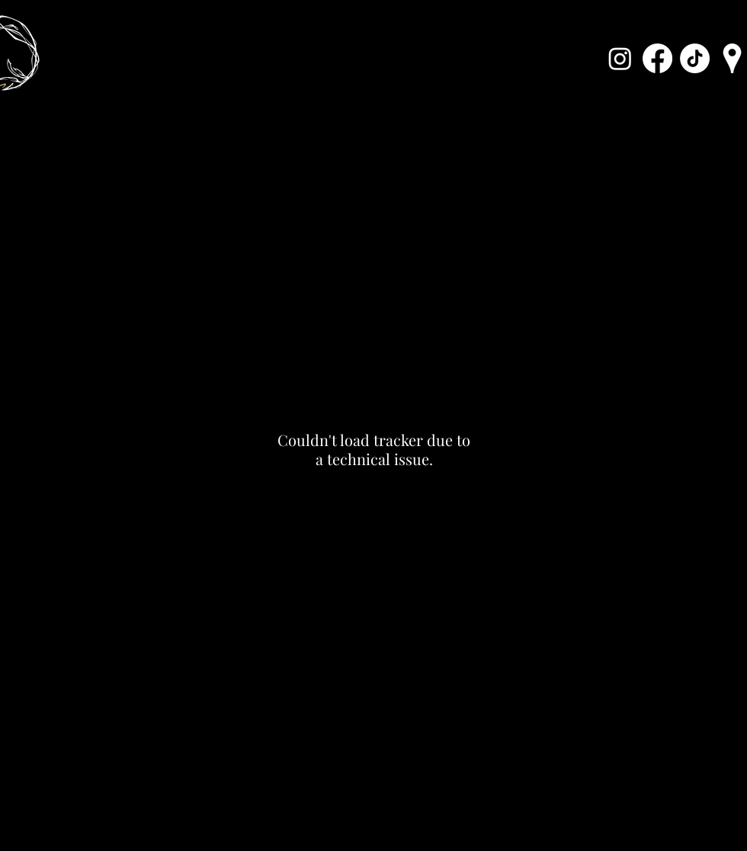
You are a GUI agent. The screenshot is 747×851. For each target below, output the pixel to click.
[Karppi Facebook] (657, 58)
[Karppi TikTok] (695, 58)
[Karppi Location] (732, 58)
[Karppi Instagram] (620, 58)
